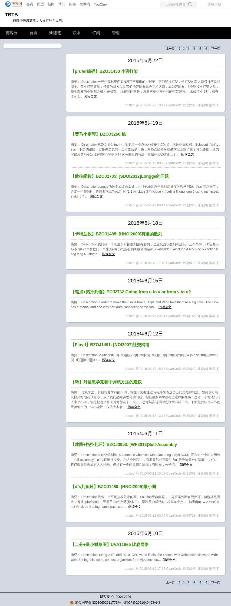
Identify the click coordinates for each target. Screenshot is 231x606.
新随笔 (55, 33)
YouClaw (101, 4)
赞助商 (85, 4)
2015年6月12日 (145, 334)
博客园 (12, 33)
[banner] (12, 4)
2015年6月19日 (145, 123)
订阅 (96, 33)
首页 (33, 33)
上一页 (170, 48)
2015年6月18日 (145, 223)
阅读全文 (90, 96)
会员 (29, 4)
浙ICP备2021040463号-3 (142, 602)
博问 (61, 4)
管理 (116, 33)
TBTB (11, 14)
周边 (40, 4)
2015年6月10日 (145, 533)
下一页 (215, 48)
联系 (76, 33)
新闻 (51, 4)
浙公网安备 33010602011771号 (95, 602)
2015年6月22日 (145, 60)
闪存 (72, 4)
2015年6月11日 (145, 433)
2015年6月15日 (145, 281)
